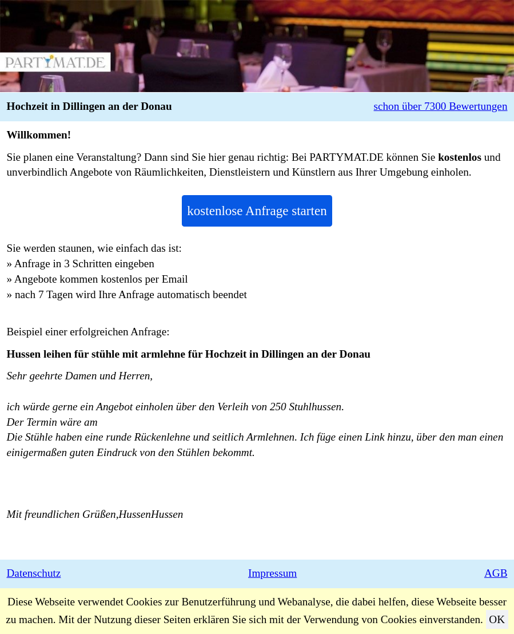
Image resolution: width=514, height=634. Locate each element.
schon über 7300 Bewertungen (441, 106)
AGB (496, 573)
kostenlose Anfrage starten (256, 210)
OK (497, 619)
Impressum (272, 573)
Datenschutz (34, 573)
